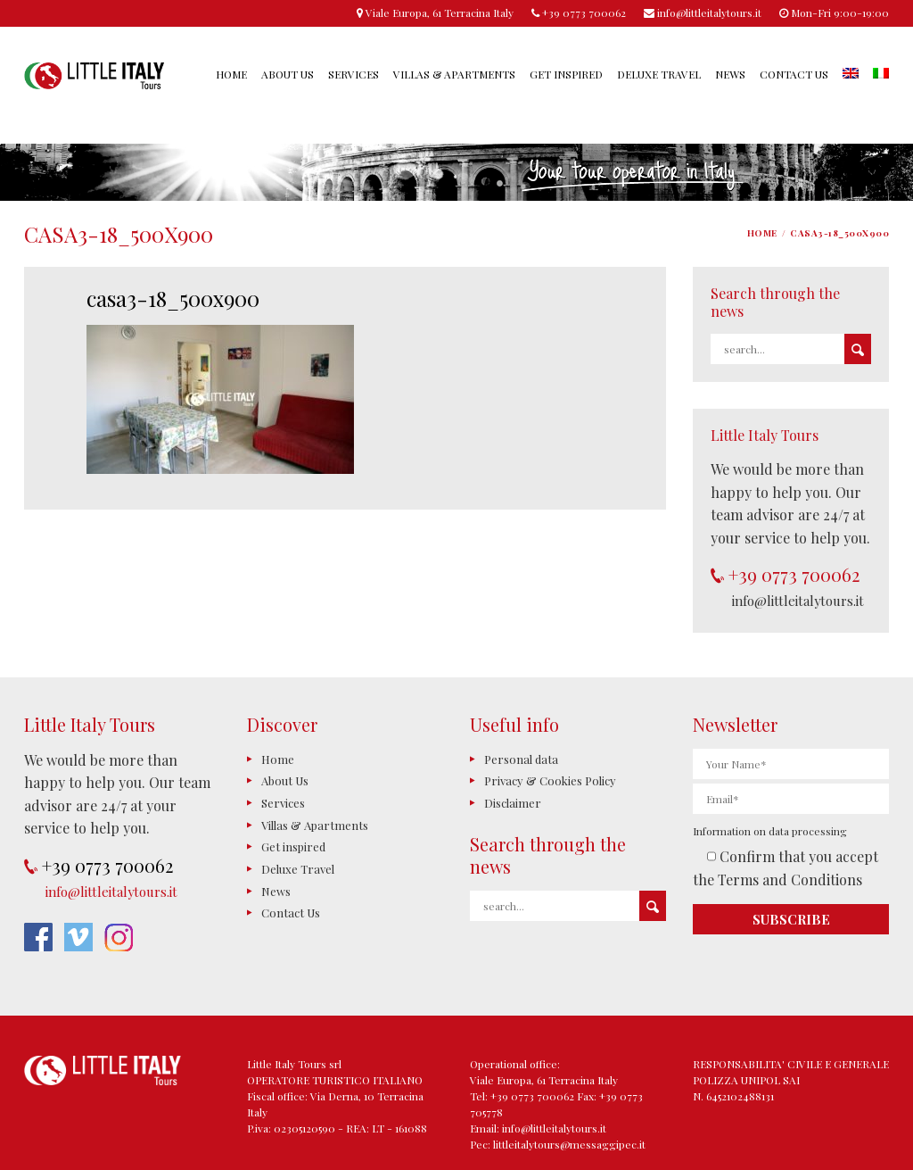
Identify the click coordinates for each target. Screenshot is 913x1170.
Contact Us (794, 74)
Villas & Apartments (454, 74)
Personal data (521, 759)
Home (231, 74)
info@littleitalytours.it (798, 601)
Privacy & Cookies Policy (550, 780)
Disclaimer (512, 802)
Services (353, 74)
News (730, 74)
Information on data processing (770, 831)
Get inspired (566, 74)
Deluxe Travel (659, 74)
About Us (287, 74)
